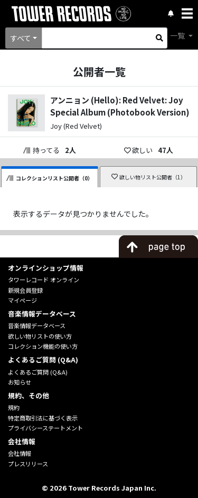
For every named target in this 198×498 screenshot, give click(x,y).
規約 (14, 407)
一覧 (178, 35)
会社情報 (19, 453)
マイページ (22, 300)
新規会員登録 (25, 290)
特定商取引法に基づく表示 (43, 418)
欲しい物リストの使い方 (40, 336)
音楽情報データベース (36, 325)
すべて (20, 38)
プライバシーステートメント (45, 428)
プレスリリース (28, 463)
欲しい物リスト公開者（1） (148, 177)
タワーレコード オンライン (43, 279)
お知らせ (19, 382)
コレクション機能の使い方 (43, 346)
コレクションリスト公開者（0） (49, 178)
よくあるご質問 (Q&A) (38, 372)
